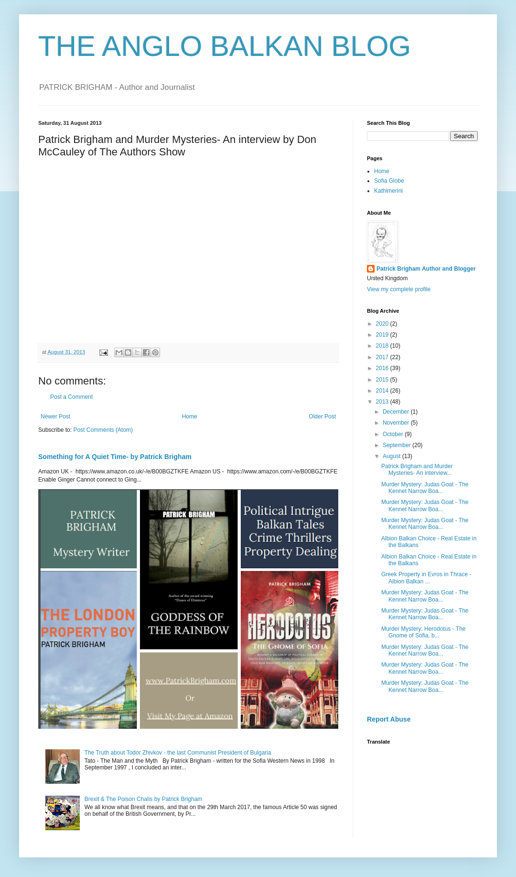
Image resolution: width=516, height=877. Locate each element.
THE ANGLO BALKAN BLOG (224, 46)
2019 (383, 334)
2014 (383, 390)
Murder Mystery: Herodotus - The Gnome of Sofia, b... (423, 632)
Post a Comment (71, 397)
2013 (383, 401)
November (397, 422)
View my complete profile (398, 289)
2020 (383, 323)
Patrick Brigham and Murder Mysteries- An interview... (416, 469)
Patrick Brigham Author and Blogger (426, 268)
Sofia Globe (389, 180)
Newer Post (55, 416)
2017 (383, 357)
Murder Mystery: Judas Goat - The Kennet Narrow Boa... (425, 487)
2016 (383, 368)
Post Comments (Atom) (103, 430)
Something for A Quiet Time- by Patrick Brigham (115, 456)
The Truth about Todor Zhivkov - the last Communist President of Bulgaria (178, 752)
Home (189, 416)
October (394, 434)
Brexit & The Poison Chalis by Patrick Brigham (144, 799)
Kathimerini (388, 190)
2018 (383, 345)
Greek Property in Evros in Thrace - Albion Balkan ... (426, 577)
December (397, 411)
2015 (383, 379)
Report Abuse (388, 719)
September (397, 445)
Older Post (322, 416)
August (392, 456)
